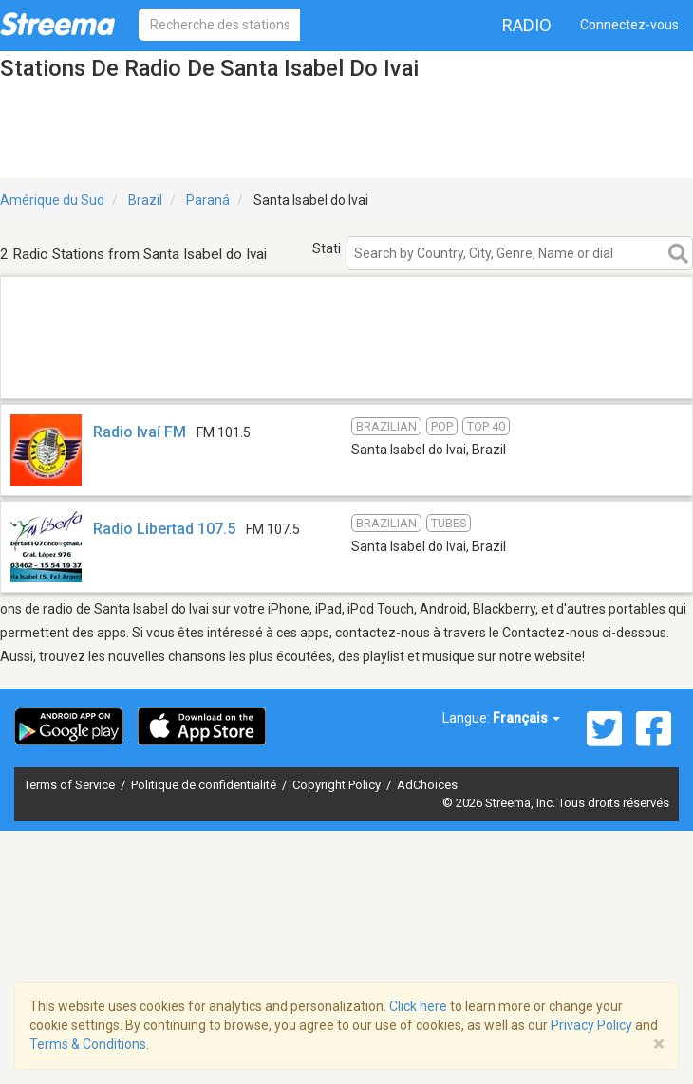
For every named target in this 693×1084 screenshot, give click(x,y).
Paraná (208, 200)
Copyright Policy (338, 785)
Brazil (145, 200)
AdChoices (427, 785)
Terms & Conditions (87, 1044)
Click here (418, 1006)
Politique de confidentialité (205, 785)
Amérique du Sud (52, 200)
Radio (527, 25)
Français (526, 718)
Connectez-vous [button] (629, 24)
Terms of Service (71, 785)
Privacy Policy (591, 1025)
